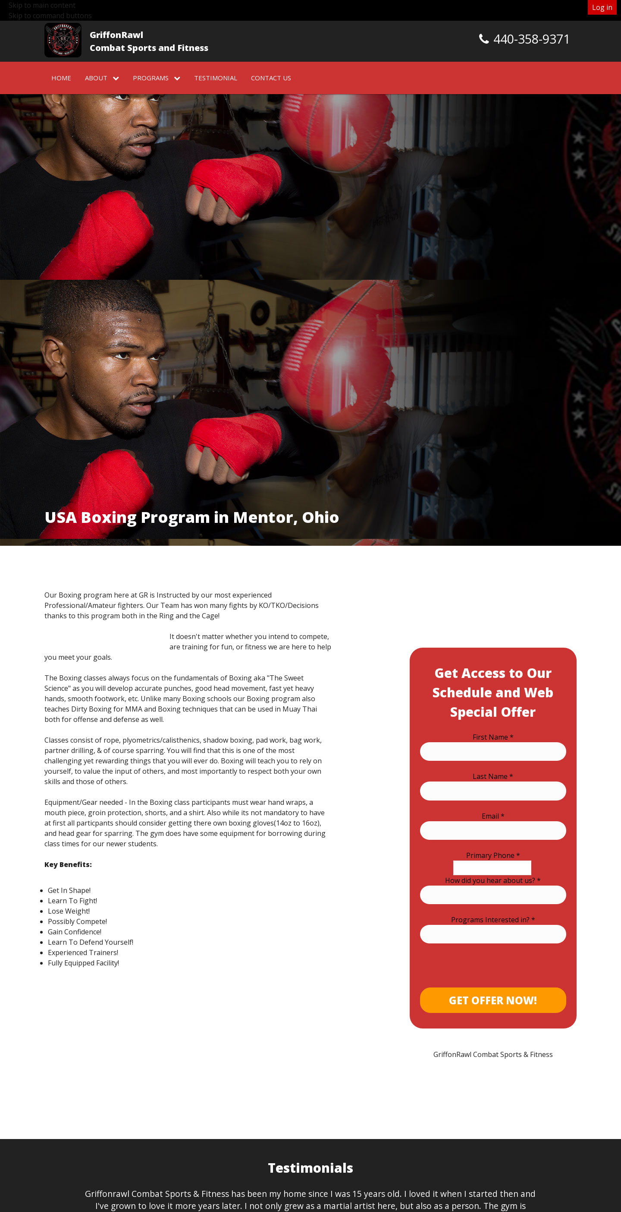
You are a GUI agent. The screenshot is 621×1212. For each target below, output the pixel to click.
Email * (493, 816)
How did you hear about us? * (493, 880)
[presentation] (485, 970)
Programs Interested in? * (493, 919)
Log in (602, 7)
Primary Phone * (493, 855)
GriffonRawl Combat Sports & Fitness (493, 1054)
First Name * (493, 737)
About (102, 77)
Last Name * (493, 776)
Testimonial (215, 77)
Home (61, 77)
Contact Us (271, 77)
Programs (156, 77)
